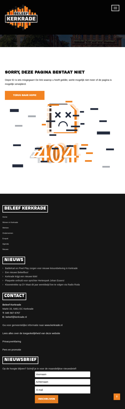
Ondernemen (7, 233)
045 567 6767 (12, 312)
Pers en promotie (11, 349)
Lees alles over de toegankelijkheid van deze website (31, 333)
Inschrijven (46, 399)
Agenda (5, 244)
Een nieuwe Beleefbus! (16, 272)
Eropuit (5, 238)
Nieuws (5, 249)
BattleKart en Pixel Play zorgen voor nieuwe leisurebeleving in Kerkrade (41, 268)
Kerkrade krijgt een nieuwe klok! (21, 276)
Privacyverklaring (11, 341)
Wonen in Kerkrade (10, 222)
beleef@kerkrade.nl (16, 316)
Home (4, 217)
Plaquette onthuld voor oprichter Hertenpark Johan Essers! (34, 280)
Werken (5, 228)
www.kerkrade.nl (53, 325)
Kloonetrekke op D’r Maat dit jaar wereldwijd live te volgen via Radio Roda (42, 284)
